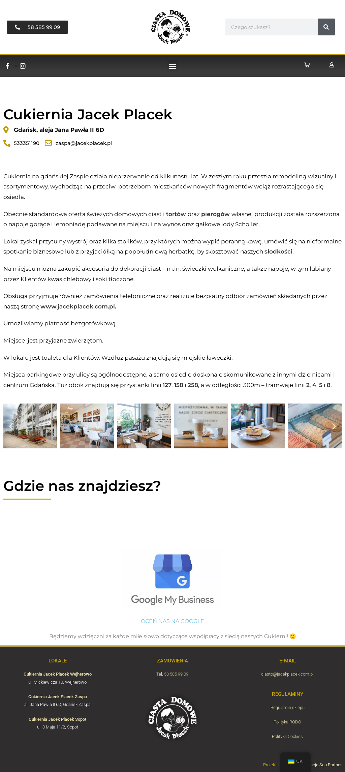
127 (167, 385)
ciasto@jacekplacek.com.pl (287, 674)
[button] (172, 65)
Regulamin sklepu (288, 707)
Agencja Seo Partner (322, 764)
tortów (176, 214)
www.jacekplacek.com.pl (77, 306)
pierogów (215, 214)
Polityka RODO (287, 721)
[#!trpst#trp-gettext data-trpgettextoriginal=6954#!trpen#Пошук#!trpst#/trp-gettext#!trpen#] (326, 27)
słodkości (278, 251)
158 (178, 385)
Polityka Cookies (287, 736)
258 (193, 385)
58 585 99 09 (176, 674)
